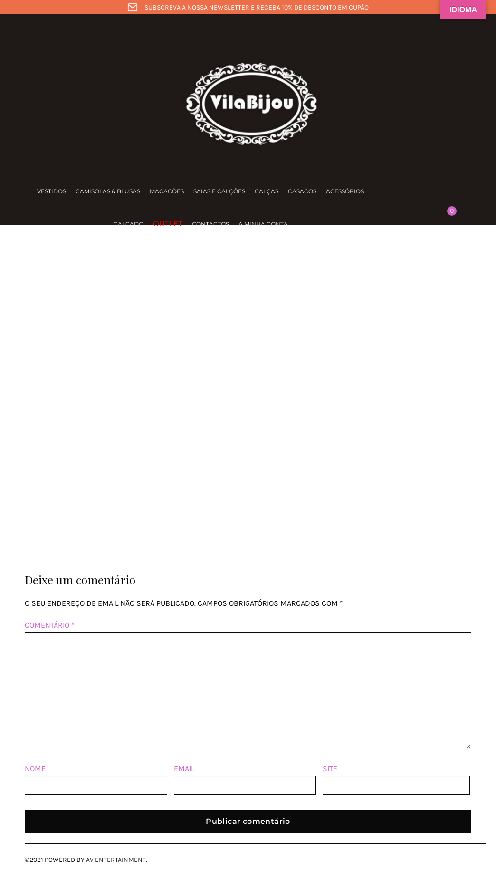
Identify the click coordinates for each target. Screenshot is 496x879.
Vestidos (51, 191)
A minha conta (263, 224)
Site (330, 768)
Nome (35, 768)
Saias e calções (219, 191)
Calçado (128, 224)
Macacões (167, 191)
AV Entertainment (116, 860)
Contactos (210, 224)
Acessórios (345, 191)
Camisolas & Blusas (108, 191)
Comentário (50, 625)
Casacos (302, 191)
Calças (266, 191)
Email (184, 768)
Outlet (167, 223)
